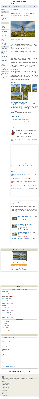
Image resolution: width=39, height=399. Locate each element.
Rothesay (4, 329)
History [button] (10, 6)
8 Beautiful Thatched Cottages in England (22, 121)
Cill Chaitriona (4, 55)
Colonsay (3, 9)
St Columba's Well (4, 69)
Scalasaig (13, 44)
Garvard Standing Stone (6, 312)
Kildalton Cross (5, 295)
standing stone (14, 139)
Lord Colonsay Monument (17, 170)
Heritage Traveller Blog (6, 383)
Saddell (3, 321)
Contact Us (4, 392)
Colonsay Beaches (4, 31)
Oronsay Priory (4, 20)
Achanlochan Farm (6, 359)
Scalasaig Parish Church (16, 165)
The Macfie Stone (4, 65)
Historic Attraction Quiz (6, 386)
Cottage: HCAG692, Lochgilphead (26, 216)
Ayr (2, 323)
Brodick (3, 327)
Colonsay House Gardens (17, 185)
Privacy (3, 393)
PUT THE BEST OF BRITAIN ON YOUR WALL (19, 265)
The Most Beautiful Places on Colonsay (4, 26)
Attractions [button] (4, 6)
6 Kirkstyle (4, 354)
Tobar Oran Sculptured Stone (17, 188)
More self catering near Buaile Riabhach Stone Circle (23, 238)
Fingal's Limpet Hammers (17, 181)
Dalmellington (4, 330)
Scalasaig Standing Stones (17, 174)
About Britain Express (6, 395)
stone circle (30, 139)
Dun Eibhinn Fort (15, 178)
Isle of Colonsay (5, 291)
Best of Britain (33, 6)
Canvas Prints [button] (26, 6)
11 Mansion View (5, 338)
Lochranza (4, 325)
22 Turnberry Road (6, 344)
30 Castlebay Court (6, 349)
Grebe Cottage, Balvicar (23, 232)
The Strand (4, 38)
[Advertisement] (24, 151)
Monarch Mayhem (6, 387)
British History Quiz (6, 384)
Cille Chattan (14, 193)
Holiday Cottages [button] (17, 6)
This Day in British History (7, 388)
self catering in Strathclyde (9, 366)
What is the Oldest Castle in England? (21, 119)
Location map (13, 110)
